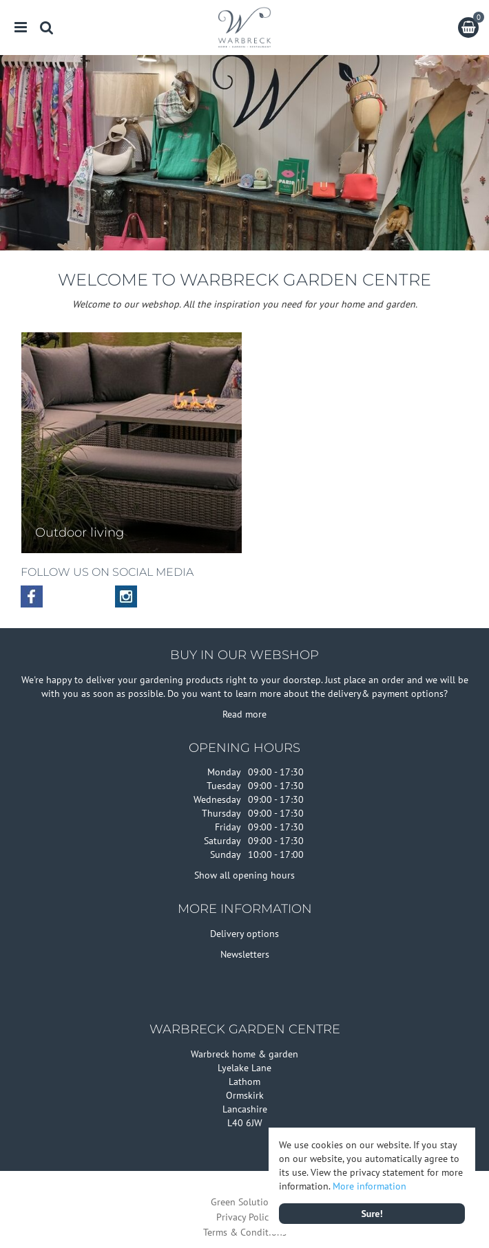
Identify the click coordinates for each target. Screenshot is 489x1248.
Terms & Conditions (245, 1232)
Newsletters (244, 954)
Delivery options (244, 933)
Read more (244, 714)
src (47, 27)
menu (20, 27)
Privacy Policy (244, 1217)
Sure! (371, 1213)
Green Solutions (244, 1202)
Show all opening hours (244, 875)
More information (369, 1186)
